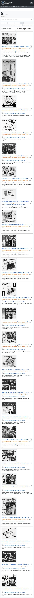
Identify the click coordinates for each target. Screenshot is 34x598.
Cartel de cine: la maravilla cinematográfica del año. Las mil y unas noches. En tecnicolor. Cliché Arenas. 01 (16, 517)
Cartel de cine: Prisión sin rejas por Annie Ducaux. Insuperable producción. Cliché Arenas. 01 (16, 272)
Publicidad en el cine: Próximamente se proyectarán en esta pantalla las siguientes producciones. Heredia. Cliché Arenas (16, 109)
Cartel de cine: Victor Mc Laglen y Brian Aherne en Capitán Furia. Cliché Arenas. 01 (16, 345)
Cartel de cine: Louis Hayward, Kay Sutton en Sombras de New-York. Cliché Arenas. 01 (16, 486)
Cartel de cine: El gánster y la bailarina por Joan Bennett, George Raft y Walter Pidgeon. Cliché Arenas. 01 (16, 178)
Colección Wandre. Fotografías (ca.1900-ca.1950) (15, 204)
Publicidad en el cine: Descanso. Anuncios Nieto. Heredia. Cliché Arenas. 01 (16, 564)
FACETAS (17, 9)
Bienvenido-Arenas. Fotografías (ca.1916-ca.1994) (15, 51)
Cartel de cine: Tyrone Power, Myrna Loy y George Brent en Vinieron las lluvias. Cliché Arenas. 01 (16, 416)
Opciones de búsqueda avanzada (10, 19)
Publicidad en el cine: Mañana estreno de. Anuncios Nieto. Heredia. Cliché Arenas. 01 (16, 439)
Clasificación (11, 23)
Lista (21, 23)
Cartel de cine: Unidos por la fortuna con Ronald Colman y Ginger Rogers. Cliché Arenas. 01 (16, 369)
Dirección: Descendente (27, 25)
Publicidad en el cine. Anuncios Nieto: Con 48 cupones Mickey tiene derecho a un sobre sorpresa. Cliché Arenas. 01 (16, 132)
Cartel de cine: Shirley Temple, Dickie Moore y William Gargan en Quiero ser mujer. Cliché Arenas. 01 (16, 392)
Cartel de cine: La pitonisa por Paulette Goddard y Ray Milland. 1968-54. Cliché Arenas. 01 (16, 156)
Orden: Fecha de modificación (15, 25)
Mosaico (17, 23)
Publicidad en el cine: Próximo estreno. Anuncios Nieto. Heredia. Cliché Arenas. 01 (16, 541)
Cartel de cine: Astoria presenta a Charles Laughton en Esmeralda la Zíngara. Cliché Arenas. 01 (16, 463)
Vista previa (4, 23)
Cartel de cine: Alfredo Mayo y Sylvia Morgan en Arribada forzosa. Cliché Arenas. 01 (16, 248)
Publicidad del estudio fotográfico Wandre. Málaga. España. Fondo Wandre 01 (16, 201)
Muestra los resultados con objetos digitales (24, 29)
